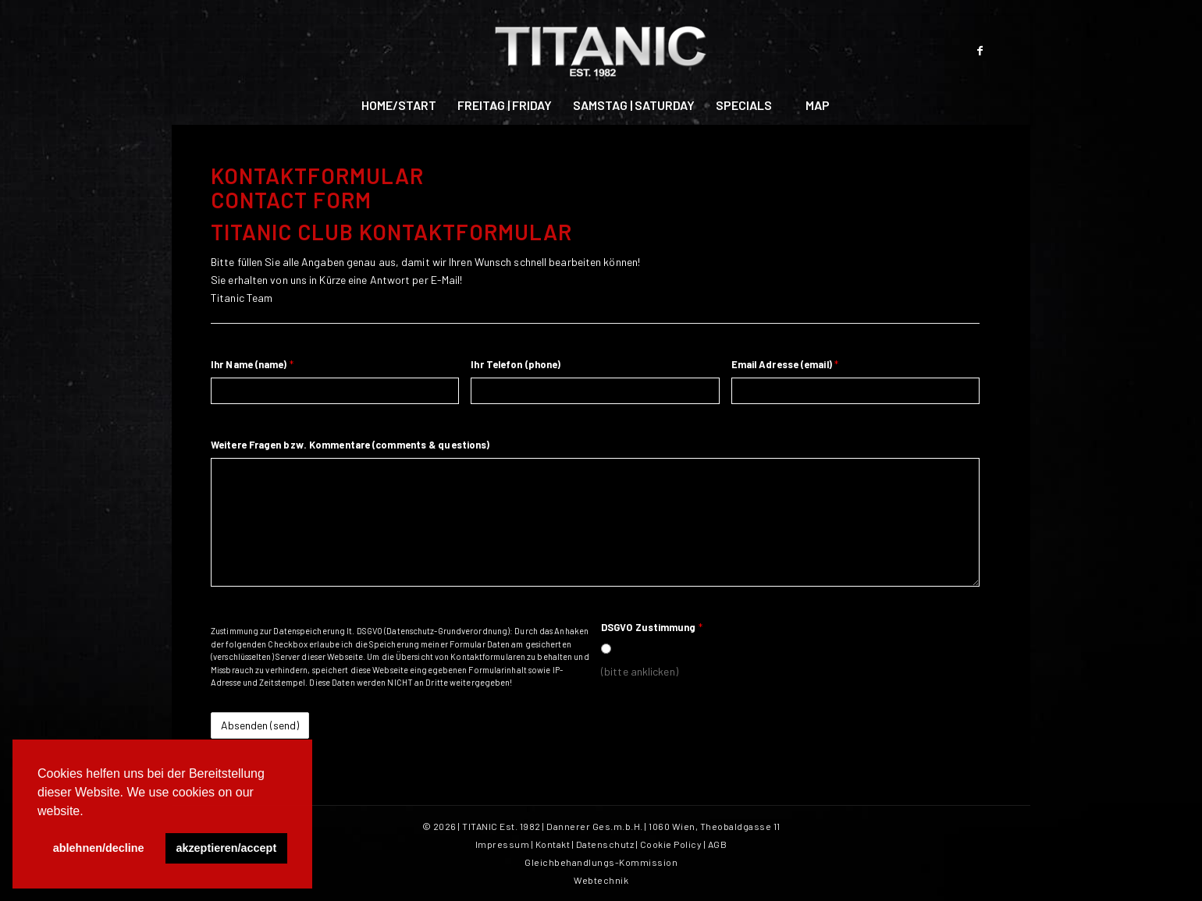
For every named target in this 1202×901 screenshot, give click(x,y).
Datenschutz (605, 844)
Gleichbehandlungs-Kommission (601, 862)
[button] (89, 812)
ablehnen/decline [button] (98, 848)
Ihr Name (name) (252, 364)
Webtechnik (601, 879)
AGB (717, 844)
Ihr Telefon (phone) (515, 364)
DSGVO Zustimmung (651, 627)
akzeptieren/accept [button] (226, 848)
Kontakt (553, 844)
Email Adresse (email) (784, 364)
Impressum (502, 844)
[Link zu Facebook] (979, 50)
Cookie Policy (671, 844)
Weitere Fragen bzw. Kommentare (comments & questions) (350, 444)
